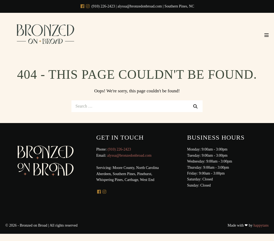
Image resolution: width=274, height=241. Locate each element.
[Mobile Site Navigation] (266, 35)
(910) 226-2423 (119, 149)
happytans (261, 225)
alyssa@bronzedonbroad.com (129, 155)
